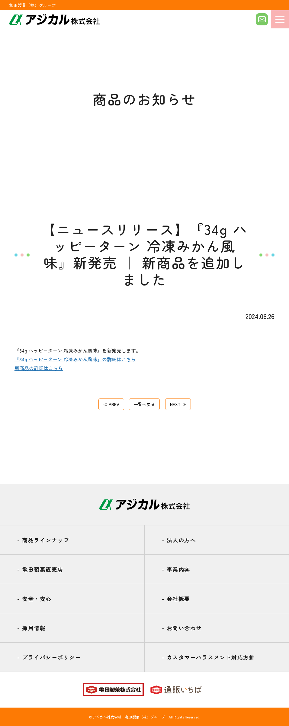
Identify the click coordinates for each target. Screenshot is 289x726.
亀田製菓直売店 (40, 569)
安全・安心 (34, 598)
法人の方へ (179, 540)
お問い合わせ (182, 628)
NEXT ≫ (176, 404)
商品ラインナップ (43, 540)
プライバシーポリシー (49, 657)
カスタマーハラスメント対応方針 (208, 657)
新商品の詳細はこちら (38, 368)
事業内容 (176, 569)
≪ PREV (112, 404)
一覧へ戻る (144, 404)
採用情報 (31, 628)
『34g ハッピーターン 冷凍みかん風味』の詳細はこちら (75, 359)
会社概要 (176, 598)
